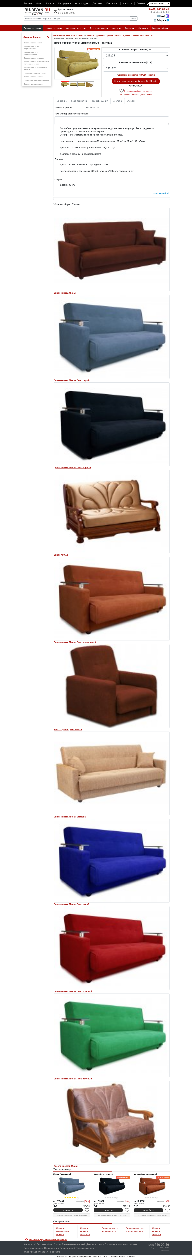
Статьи (57, 1244)
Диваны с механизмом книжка (62, 1231)
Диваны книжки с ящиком (34, 58)
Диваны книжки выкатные (85, 1231)
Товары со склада (85, 1248)
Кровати (129, 28)
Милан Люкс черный (103, 1174)
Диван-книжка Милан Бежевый (70, 817)
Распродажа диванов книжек (35, 73)
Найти (133, 18)
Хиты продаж (81, 3)
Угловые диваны (53, 28)
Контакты (127, 3)
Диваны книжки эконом (33, 43)
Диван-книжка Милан (65, 293)
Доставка (97, 3)
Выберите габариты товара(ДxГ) (135, 49)
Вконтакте (55, 1252)
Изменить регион (63, 107)
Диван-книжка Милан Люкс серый (71, 380)
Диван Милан (61, 555)
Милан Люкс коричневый (145, 1174)
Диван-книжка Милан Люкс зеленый (73, 1079)
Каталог (50, 3)
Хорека (116, 28)
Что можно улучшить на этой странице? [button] (48, 1239)
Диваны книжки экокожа (33, 77)
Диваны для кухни (99, 28)
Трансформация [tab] (100, 101)
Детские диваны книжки (33, 84)
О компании (111, 1244)
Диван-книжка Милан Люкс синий (71, 904)
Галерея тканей (67, 1248)
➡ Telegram (161, 20)
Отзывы (141, 3)
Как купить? (112, 3)
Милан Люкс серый (62, 1174)
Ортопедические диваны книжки (36, 80)
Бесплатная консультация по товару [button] (136, 94)
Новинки (133, 1244)
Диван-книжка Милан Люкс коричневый (75, 642)
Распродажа (64, 3)
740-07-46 (158, 9)
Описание (62, 101)
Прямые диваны (32, 28)
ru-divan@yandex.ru (39, 1252)
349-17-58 (159, 12)
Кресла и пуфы (160, 28)
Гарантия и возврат (33, 1248)
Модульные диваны (76, 28)
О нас (39, 3)
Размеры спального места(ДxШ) (135, 62)
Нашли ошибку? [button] (161, 193)
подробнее (68, 1210)
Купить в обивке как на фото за (135, 81)
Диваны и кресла (95, 1244)
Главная (28, 3)
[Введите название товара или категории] (77, 18)
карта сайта (165, 1250)
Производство (51, 1248)
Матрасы (143, 28)
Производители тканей (73, 1244)
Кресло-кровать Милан (66, 1166)
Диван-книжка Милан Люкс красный (73, 991)
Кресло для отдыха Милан (68, 729)
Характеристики (79, 101)
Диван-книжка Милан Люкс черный (72, 468)
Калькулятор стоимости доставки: (72, 113)
